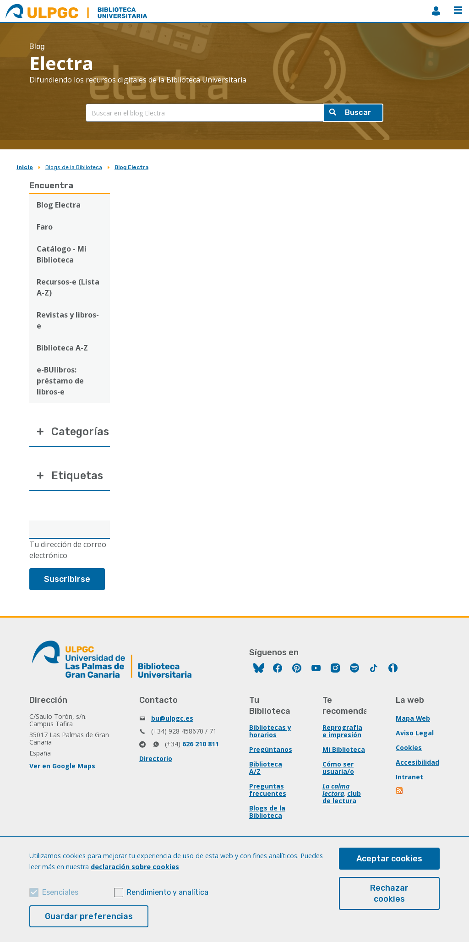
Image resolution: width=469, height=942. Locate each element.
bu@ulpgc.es (172, 719)
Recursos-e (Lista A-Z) (68, 287)
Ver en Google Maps (62, 767)
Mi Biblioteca (343, 750)
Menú (458, 10)
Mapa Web (413, 719)
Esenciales (60, 892)
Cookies (409, 749)
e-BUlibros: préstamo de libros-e (60, 381)
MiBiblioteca (436, 10)
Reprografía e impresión (342, 732)
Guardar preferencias (89, 916)
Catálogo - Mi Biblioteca (62, 254)
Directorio (155, 760)
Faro (45, 227)
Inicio (24, 167)
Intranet (409, 778)
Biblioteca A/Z (265, 769)
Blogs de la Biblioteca (73, 167)
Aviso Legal (415, 734)
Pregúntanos (270, 750)
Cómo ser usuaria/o (338, 769)
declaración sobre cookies (135, 866)
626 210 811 (200, 745)
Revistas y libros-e (68, 320)
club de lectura (341, 798)
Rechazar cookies (389, 893)
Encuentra (51, 186)
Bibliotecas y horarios (270, 732)
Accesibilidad (417, 763)
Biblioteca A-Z (62, 348)
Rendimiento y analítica (167, 892)
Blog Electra (131, 167)
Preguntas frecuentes (267, 791)
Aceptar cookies (389, 859)
